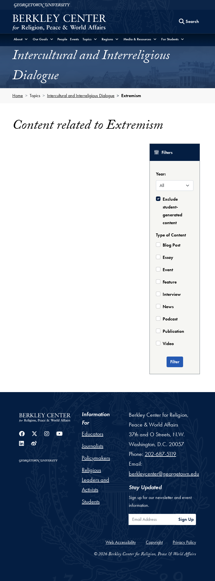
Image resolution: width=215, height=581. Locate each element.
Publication (173, 331)
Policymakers (96, 457)
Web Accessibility (121, 542)
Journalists (92, 445)
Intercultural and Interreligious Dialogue (80, 96)
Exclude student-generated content (172, 211)
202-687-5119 (160, 454)
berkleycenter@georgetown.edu (164, 473)
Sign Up (186, 519)
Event (168, 270)
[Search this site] (189, 21)
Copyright (154, 542)
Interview (172, 294)
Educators (92, 433)
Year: (161, 174)
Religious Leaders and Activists (95, 479)
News (168, 307)
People (62, 39)
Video (168, 343)
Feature (170, 282)
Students (91, 501)
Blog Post (171, 245)
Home (17, 96)
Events (74, 39)
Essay (168, 257)
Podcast (170, 319)
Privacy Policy (184, 542)
